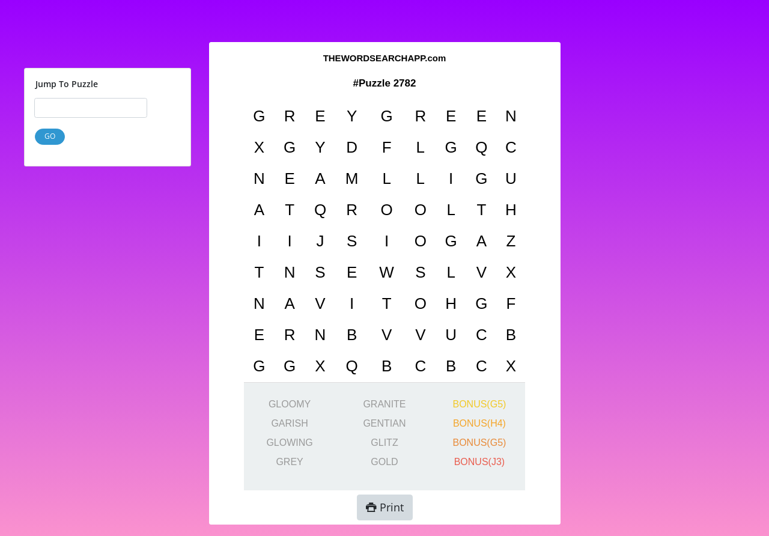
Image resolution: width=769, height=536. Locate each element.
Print (385, 507)
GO (49, 136)
